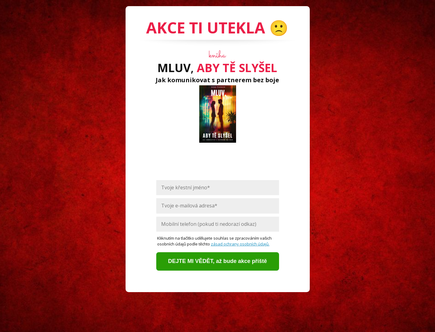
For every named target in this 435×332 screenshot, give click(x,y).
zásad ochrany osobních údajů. (240, 244)
